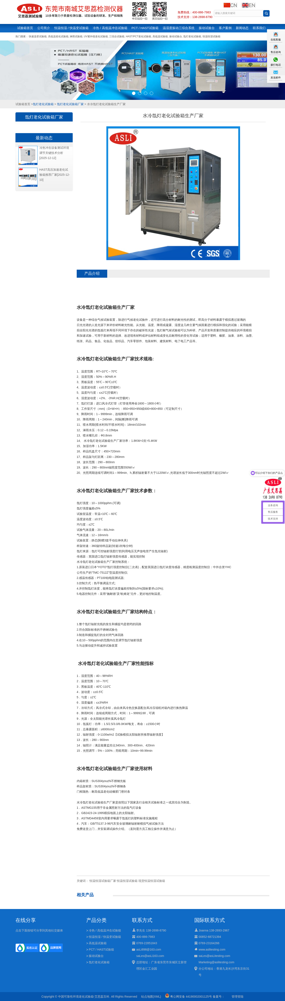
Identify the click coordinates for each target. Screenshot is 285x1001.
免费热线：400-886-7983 (194, 12)
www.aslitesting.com (212, 949)
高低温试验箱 (160, 36)
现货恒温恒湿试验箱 (151, 880)
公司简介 (43, 28)
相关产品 (85, 894)
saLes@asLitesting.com (214, 956)
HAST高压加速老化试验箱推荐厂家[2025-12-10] (54, 174)
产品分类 (96, 920)
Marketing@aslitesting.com (216, 962)
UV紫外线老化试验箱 (96, 36)
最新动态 (44, 137)
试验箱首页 (25, 28)
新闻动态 (242, 28)
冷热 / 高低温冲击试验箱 (110, 28)
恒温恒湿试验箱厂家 (102, 880)
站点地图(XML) (151, 996)
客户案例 (225, 28)
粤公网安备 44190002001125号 (188, 996)
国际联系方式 (209, 920)
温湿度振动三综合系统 (179, 28)
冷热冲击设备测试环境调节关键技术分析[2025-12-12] (54, 153)
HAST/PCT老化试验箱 (138, 36)
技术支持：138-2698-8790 (195, 17)
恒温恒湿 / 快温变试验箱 (71, 28)
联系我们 (259, 28)
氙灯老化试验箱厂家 (70, 104)
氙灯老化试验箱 (192, 36)
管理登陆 (237, 996)
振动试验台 (207, 28)
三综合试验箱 (116, 36)
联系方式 (142, 920)
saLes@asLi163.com (150, 956)
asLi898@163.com (148, 949)
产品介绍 (92, 273)
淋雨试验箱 (76, 36)
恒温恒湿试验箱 (211, 36)
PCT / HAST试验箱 (145, 28)
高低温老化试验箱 (58, 36)
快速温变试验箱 (38, 36)
